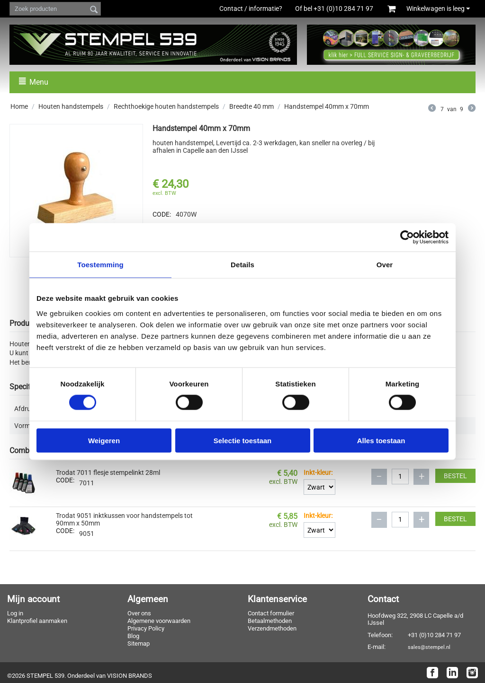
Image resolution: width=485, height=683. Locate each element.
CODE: (162, 214)
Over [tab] (385, 265)
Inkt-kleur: (318, 472)
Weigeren (104, 440)
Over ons (139, 613)
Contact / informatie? (250, 8)
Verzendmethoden (272, 628)
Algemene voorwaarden (158, 620)
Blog (133, 635)
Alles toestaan (381, 440)
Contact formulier (271, 613)
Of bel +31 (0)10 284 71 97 (339, 8)
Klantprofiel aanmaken (37, 620)
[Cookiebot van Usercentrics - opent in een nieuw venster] (407, 237)
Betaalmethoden (270, 620)
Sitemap (138, 643)
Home (19, 106)
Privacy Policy (145, 628)
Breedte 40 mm (251, 106)
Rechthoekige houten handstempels (166, 106)
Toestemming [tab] (100, 265)
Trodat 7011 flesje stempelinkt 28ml (108, 472)
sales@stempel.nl (429, 647)
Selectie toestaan (243, 440)
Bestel (455, 476)
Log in (15, 613)
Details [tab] (242, 265)
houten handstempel (183, 143)
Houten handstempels (70, 106)
